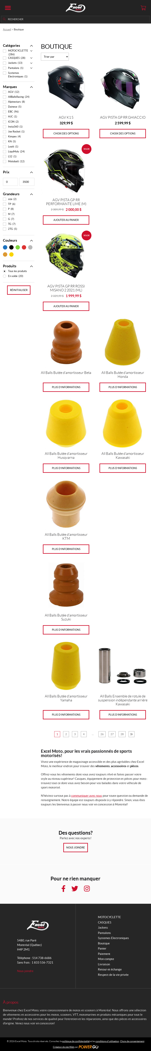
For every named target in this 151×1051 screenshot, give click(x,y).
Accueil (7, 29)
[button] (8, 8)
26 (102, 734)
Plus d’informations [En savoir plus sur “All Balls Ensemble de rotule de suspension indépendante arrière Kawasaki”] (123, 714)
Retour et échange (110, 969)
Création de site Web (63, 1047)
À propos (10, 1002)
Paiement (104, 953)
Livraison (104, 964)
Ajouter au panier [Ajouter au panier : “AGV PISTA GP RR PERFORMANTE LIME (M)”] (66, 220)
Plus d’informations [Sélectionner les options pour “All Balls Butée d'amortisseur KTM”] (66, 549)
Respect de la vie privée (113, 974)
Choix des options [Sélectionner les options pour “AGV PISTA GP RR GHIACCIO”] (122, 133)
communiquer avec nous (86, 795)
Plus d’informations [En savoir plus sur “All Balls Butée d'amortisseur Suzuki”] (66, 629)
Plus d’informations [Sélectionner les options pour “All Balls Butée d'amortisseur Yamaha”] (66, 714)
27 (112, 734)
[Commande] (55, 57)
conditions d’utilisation (107, 1041)
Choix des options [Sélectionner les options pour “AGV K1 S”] (66, 133)
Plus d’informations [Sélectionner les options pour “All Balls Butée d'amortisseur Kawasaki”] (123, 468)
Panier (102, 948)
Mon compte (106, 959)
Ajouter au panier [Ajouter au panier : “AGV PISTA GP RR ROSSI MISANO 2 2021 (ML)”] (66, 306)
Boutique (104, 943)
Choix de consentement (132, 1041)
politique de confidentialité (76, 1041)
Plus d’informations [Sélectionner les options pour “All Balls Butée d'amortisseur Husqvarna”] (66, 468)
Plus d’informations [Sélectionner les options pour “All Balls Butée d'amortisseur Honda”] (123, 387)
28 (122, 734)
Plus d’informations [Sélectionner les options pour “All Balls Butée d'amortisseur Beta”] (66, 387)
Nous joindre (75, 847)
